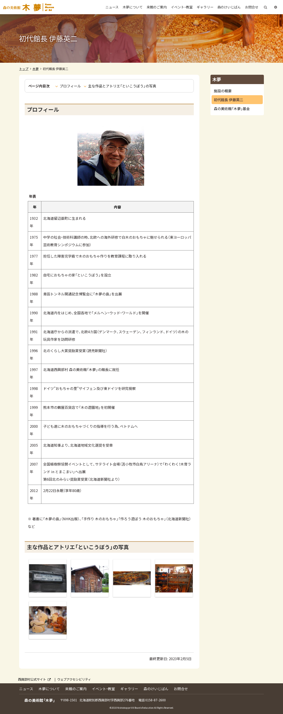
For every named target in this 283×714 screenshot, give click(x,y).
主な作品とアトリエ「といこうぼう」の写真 (122, 86)
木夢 (35, 69)
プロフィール (70, 86)
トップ (23, 69)
